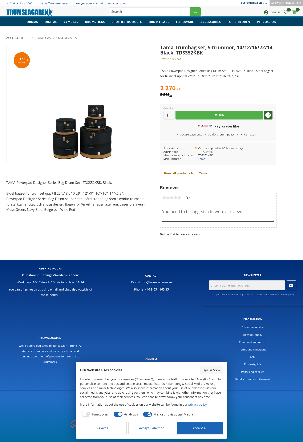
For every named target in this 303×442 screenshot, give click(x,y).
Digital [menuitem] (51, 24)
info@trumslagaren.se (156, 282)
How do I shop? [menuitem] (252, 335)
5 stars (179, 198)
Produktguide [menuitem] (252, 364)
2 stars (168, 198)
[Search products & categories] (149, 12)
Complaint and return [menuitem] (252, 342)
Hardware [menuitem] (185, 24)
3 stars (172, 198)
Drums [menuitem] (32, 24)
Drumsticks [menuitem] (95, 24)
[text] (218, 88)
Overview (211, 370)
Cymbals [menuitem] (71, 24)
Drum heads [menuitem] (159, 24)
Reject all (103, 428)
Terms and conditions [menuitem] (252, 349)
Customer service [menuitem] (252, 2)
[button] (286, 14)
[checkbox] (94, 414)
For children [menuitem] (238, 24)
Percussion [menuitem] (266, 24)
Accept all (200, 428)
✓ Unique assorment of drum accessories (99, 3)
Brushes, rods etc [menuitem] (127, 24)
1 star (164, 198)
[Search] (195, 12)
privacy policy (287, 294)
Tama (201, 159)
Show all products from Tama (185, 173)
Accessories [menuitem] (211, 24)
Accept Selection (152, 428)
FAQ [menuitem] (252, 357)
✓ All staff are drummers (53, 3)
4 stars (175, 198)
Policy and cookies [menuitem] (252, 372)
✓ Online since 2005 (19, 3)
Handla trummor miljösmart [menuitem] (252, 379)
